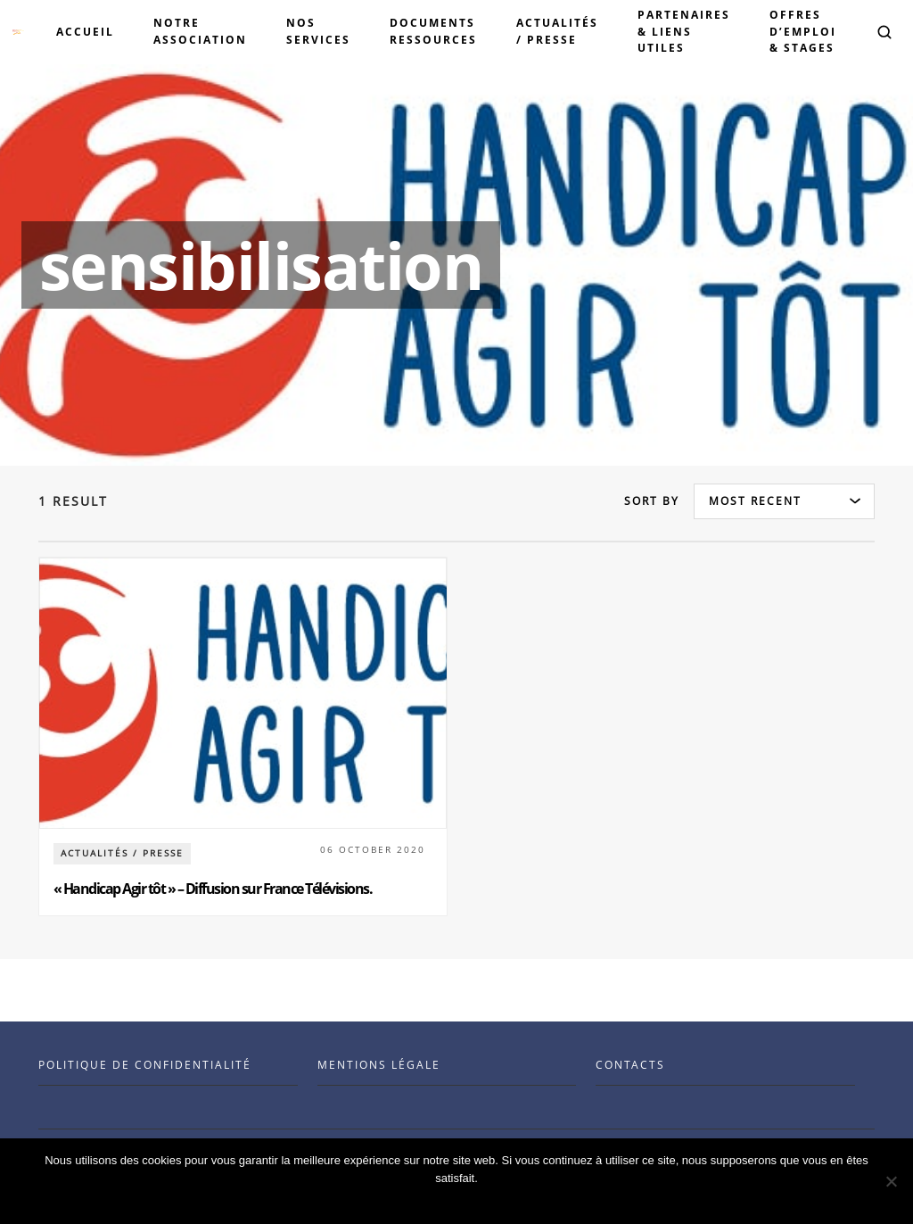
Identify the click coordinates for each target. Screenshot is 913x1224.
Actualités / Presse (122, 853)
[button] (884, 32)
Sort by (651, 501)
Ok (461, 1201)
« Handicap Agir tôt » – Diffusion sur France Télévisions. (213, 888)
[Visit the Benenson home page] (18, 32)
